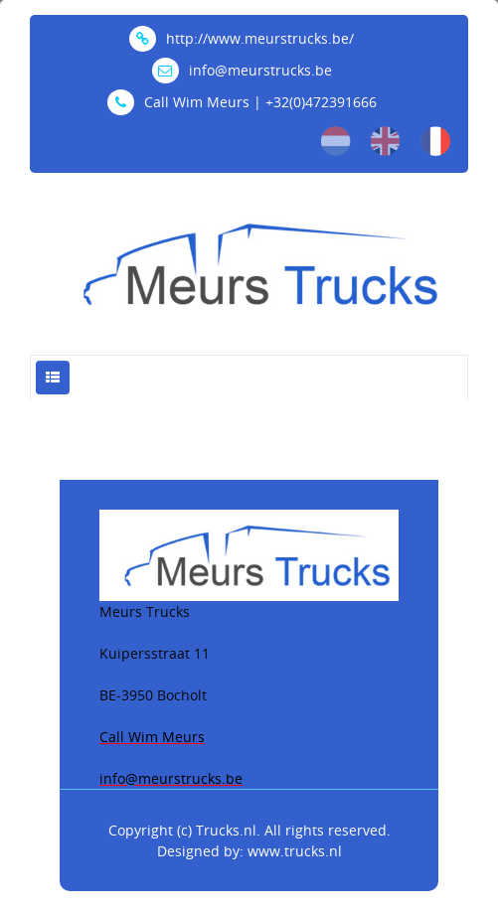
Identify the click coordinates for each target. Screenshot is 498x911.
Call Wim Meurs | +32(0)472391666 (242, 101)
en (386, 141)
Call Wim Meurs (152, 736)
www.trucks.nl (295, 850)
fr (435, 141)
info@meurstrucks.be (242, 70)
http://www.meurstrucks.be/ (241, 38)
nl (336, 141)
